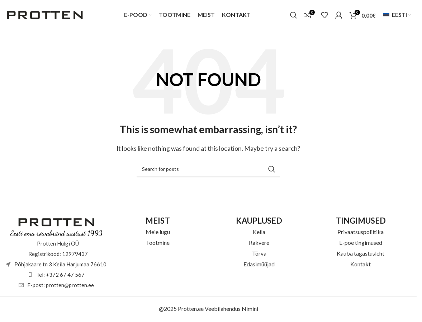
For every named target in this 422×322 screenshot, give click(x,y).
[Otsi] (293, 15)
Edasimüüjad (259, 264)
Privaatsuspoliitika (360, 232)
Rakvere (259, 243)
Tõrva (259, 254)
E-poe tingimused (360, 243)
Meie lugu (158, 232)
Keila (259, 232)
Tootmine (158, 243)
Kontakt (360, 264)
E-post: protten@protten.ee (60, 286)
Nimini (250, 309)
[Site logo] (44, 14)
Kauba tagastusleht (360, 254)
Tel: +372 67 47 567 (60, 275)
